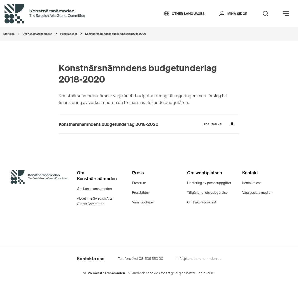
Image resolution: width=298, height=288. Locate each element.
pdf (207, 124)
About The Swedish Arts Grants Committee (94, 201)
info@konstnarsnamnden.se (199, 258)
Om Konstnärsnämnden (94, 189)
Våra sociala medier (257, 193)
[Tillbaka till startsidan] (45, 14)
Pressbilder (140, 193)
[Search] (265, 13)
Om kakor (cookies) (201, 202)
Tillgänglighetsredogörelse (207, 193)
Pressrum (139, 183)
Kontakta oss (251, 183)
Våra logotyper (143, 202)
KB (220, 124)
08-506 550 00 (151, 258)
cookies (154, 273)
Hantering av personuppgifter (209, 183)
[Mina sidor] (233, 13)
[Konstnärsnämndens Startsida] (39, 177)
